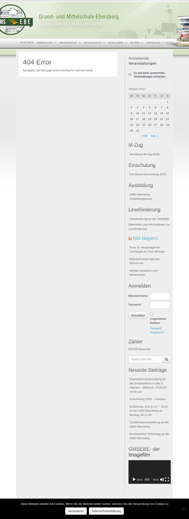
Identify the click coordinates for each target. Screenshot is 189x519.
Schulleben (117, 42)
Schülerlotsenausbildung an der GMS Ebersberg (149, 424)
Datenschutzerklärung (106, 511)
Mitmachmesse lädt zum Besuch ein (145, 261)
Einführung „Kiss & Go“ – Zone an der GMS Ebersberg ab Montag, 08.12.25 (149, 411)
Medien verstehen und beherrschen (143, 273)
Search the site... (167, 42)
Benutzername (138, 295)
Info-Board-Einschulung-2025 (148, 174)
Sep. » (154, 135)
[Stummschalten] (162, 479)
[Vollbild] (167, 479)
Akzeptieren (76, 511)
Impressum (154, 42)
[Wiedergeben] (134, 479)
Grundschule (69, 42)
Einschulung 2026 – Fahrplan (148, 399)
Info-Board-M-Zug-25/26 (145, 154)
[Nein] (183, 509)
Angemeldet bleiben (158, 321)
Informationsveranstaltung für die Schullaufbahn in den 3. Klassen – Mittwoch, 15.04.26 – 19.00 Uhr (149, 385)
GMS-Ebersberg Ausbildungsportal (141, 196)
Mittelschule (94, 42)
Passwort (135, 304)
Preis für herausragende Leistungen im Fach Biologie (147, 249)
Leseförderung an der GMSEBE (149, 219)
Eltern (136, 42)
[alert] (150, 74)
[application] (150, 472)
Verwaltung (46, 42)
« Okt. (144, 135)
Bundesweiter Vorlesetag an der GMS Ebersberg (149, 436)
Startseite (27, 42)
